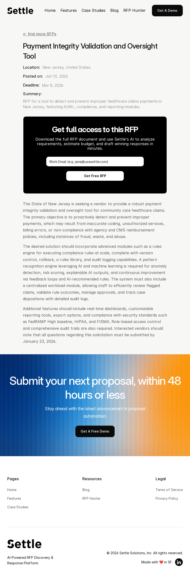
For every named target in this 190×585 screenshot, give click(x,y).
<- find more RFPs (39, 33)
